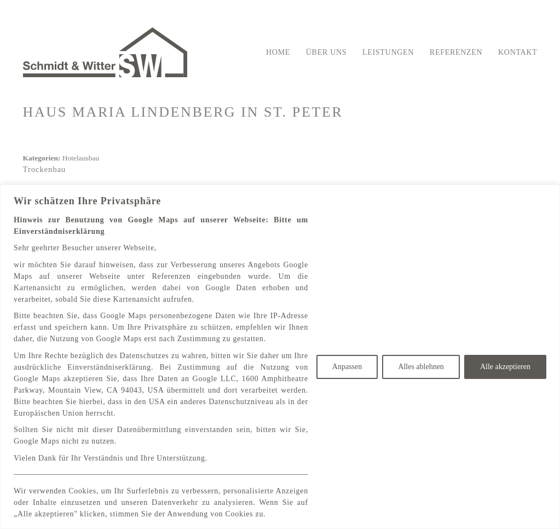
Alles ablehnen (421, 367)
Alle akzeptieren (505, 367)
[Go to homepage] (105, 52)
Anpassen (347, 367)
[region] (280, 357)
